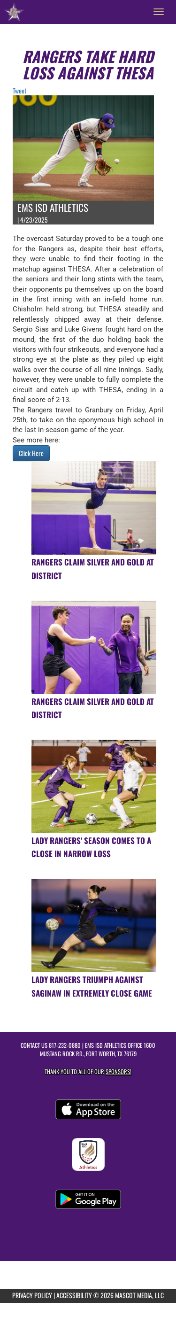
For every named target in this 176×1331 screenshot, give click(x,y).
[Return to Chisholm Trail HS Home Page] (14, 11)
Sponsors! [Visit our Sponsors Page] (118, 1071)
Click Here (31, 453)
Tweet (19, 90)
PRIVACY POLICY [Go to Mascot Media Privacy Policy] (32, 1295)
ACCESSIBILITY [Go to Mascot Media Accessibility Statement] (74, 1295)
